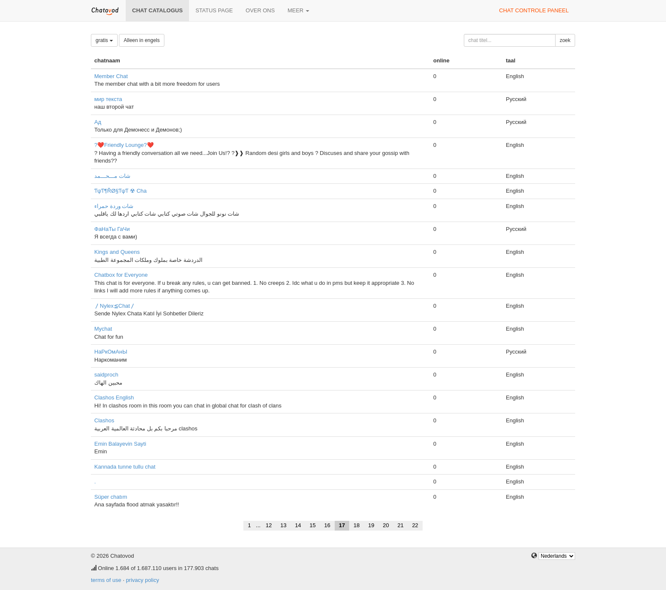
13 (283, 525)
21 (401, 525)
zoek (565, 40)
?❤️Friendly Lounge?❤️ (124, 145)
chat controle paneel (534, 10)
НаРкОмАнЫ (110, 351)
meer (298, 10)
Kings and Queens (117, 252)
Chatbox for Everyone (121, 275)
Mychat (103, 329)
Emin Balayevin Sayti (120, 444)
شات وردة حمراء (113, 206)
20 (386, 525)
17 (342, 525)
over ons (260, 10)
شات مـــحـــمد (112, 176)
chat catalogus (157, 10)
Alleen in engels (142, 40)
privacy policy (142, 580)
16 (327, 525)
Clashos (104, 420)
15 (313, 525)
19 (371, 525)
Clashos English (114, 397)
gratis (104, 40)
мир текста (108, 99)
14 (298, 525)
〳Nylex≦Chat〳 (114, 306)
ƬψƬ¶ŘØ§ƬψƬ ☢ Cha (120, 191)
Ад (97, 122)
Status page (214, 10)
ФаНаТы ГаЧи (112, 229)
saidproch (106, 374)
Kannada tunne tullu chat (124, 467)
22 (415, 525)
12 (268, 525)
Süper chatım (110, 497)
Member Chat (111, 76)
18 (356, 525)
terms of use (106, 580)
